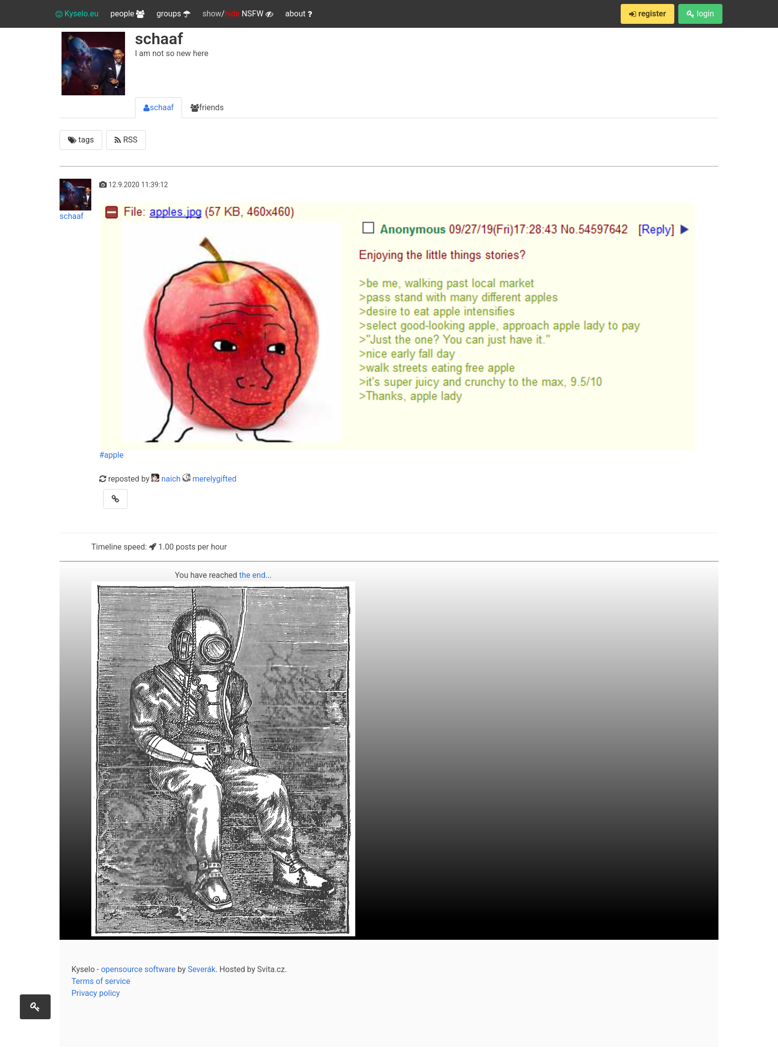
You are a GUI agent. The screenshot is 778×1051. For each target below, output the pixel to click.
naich (171, 479)
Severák (201, 969)
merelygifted (215, 479)
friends (207, 107)
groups (173, 13)
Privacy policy (95, 993)
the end (252, 575)
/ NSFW (237, 14)
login (700, 13)
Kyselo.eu (77, 13)
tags (81, 139)
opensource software (138, 969)
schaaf (158, 107)
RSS (126, 139)
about (298, 13)
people (128, 13)
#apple (111, 455)
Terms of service (100, 981)
